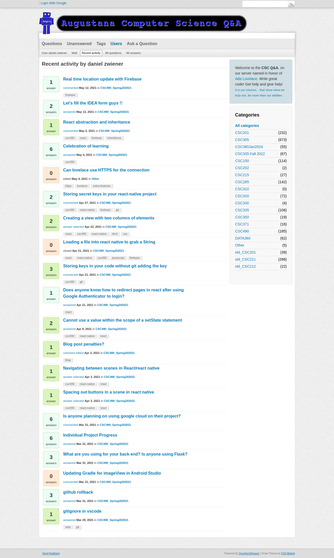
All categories (247, 126)
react (83, 137)
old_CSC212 (245, 266)
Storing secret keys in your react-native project (109, 194)
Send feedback (51, 553)
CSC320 (242, 196)
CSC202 (242, 168)
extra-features (102, 185)
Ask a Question (142, 43)
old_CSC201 (245, 252)
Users (116, 43)
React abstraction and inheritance (96, 122)
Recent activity (91, 52)
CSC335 (242, 210)
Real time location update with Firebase (102, 79)
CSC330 (242, 203)
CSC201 (242, 133)
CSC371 (242, 224)
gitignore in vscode (82, 511)
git (117, 209)
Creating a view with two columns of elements (108, 218)
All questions (113, 52)
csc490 (69, 137)
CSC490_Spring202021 (116, 87)
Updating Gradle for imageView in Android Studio (112, 473)
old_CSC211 (245, 259)
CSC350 (242, 217)
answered (69, 111)
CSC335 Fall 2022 (250, 154)
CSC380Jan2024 (249, 147)
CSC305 (242, 140)
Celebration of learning (86, 146)
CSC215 (242, 175)
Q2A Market (288, 553)
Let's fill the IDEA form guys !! (92, 103)
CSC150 (242, 161)
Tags (101, 43)
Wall (74, 52)
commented (70, 87)
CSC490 (242, 231)
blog (68, 359)
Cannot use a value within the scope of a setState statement (122, 320)
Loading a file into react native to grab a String (109, 242)
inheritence (114, 137)
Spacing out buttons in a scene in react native (108, 392)
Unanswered (79, 43)
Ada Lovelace (246, 79)
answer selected (73, 226)
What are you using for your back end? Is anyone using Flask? (125, 454)
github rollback (78, 492)
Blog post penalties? (83, 344)
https (68, 185)
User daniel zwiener (54, 52)
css (125, 233)
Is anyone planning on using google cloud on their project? (122, 416)
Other (239, 245)
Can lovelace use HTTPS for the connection (106, 170)
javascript (118, 257)
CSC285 (242, 182)
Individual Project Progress (90, 435)
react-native (87, 209)
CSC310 (242, 189)
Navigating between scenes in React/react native (111, 368)
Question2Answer (249, 553)
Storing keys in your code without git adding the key (115, 266)
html (114, 233)
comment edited (73, 352)
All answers (133, 52)
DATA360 (242, 238)
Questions (52, 43)
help (68, 527)
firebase (70, 94)
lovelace (82, 185)
